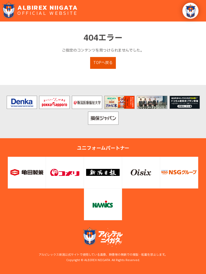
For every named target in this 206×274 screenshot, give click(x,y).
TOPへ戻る (103, 63)
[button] (190, 11)
